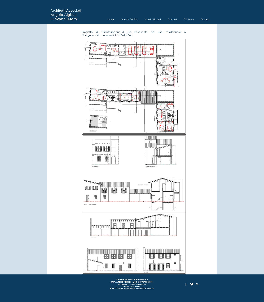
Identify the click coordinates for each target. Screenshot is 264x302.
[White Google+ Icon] (198, 284)
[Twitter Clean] (192, 284)
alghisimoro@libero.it (145, 288)
